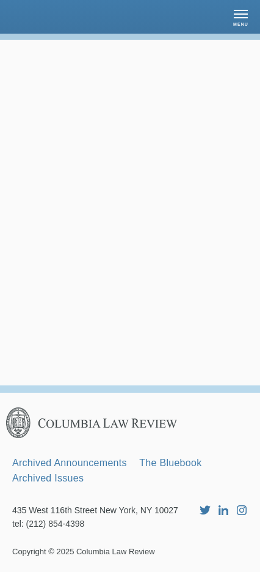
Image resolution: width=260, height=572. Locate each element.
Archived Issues (48, 478)
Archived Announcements (69, 463)
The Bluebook (170, 463)
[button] (241, 17)
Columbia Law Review (115, 551)
